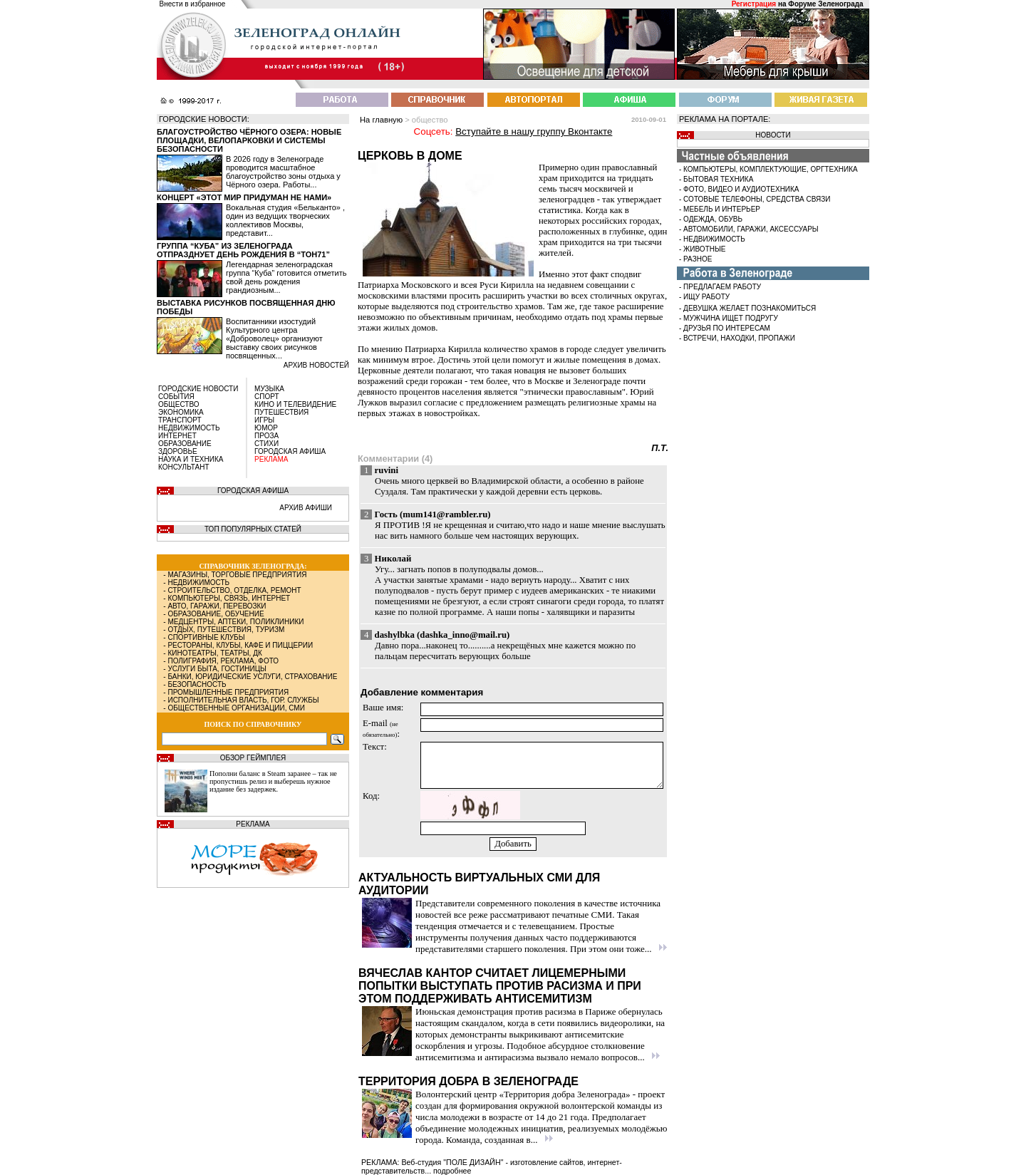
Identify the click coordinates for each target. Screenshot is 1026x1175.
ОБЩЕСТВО (179, 404)
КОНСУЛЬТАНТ (183, 467)
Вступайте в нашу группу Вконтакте (533, 131)
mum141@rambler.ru (445, 514)
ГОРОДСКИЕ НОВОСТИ (198, 389)
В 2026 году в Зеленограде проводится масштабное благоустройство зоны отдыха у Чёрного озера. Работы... (283, 172)
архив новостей (316, 365)
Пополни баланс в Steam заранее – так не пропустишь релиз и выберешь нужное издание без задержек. (273, 781)
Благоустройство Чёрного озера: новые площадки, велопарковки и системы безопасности (249, 140)
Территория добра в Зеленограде (468, 1081)
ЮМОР (266, 428)
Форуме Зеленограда (825, 4)
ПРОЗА (266, 436)
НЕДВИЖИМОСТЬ (189, 428)
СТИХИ (266, 443)
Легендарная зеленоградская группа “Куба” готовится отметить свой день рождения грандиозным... (286, 277)
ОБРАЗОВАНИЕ (185, 443)
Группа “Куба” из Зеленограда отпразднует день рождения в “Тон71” (243, 250)
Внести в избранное (193, 4)
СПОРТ (266, 396)
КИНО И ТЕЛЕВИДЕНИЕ (295, 404)
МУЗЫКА (269, 389)
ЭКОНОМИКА (181, 412)
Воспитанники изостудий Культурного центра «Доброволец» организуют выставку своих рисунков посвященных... (274, 338)
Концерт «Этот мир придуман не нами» (244, 197)
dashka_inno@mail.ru (463, 635)
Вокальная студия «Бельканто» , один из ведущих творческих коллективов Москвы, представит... (285, 220)
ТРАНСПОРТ (180, 420)
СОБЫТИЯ (176, 396)
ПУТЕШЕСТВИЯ (281, 412)
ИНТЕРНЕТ (177, 436)
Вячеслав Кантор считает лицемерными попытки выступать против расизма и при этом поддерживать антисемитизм (499, 986)
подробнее (452, 1170)
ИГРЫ (264, 420)
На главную (381, 119)
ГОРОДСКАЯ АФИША (290, 451)
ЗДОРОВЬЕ (177, 451)
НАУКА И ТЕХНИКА (190, 459)
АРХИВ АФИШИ (305, 508)
